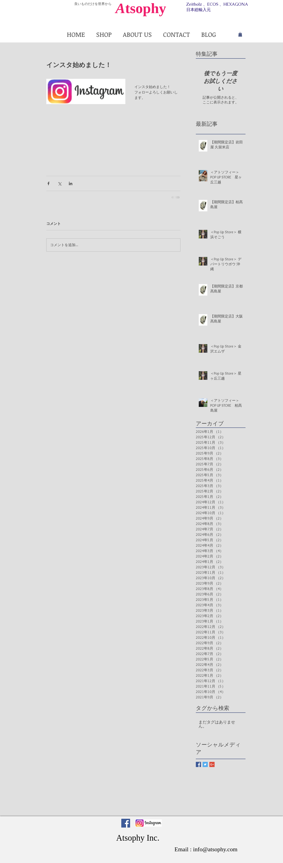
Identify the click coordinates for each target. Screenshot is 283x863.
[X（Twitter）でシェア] (59, 183)
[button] (240, 34)
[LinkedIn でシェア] (70, 183)
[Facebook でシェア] (48, 183)
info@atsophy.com (215, 849)
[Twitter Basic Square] (205, 764)
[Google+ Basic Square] (212, 764)
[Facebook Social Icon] (125, 823)
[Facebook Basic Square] (198, 764)
